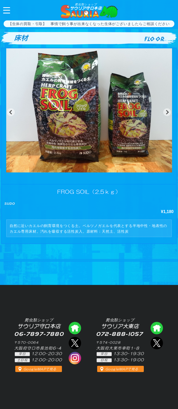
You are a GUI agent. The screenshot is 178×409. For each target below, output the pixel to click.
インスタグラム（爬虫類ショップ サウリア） (75, 358)
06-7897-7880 (169, 10)
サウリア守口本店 (86, 6)
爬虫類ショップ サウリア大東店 (157, 328)
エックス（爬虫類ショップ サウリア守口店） (75, 343)
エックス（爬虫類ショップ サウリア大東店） (157, 343)
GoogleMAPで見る (40, 369)
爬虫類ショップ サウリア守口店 (75, 328)
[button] (11, 112)
